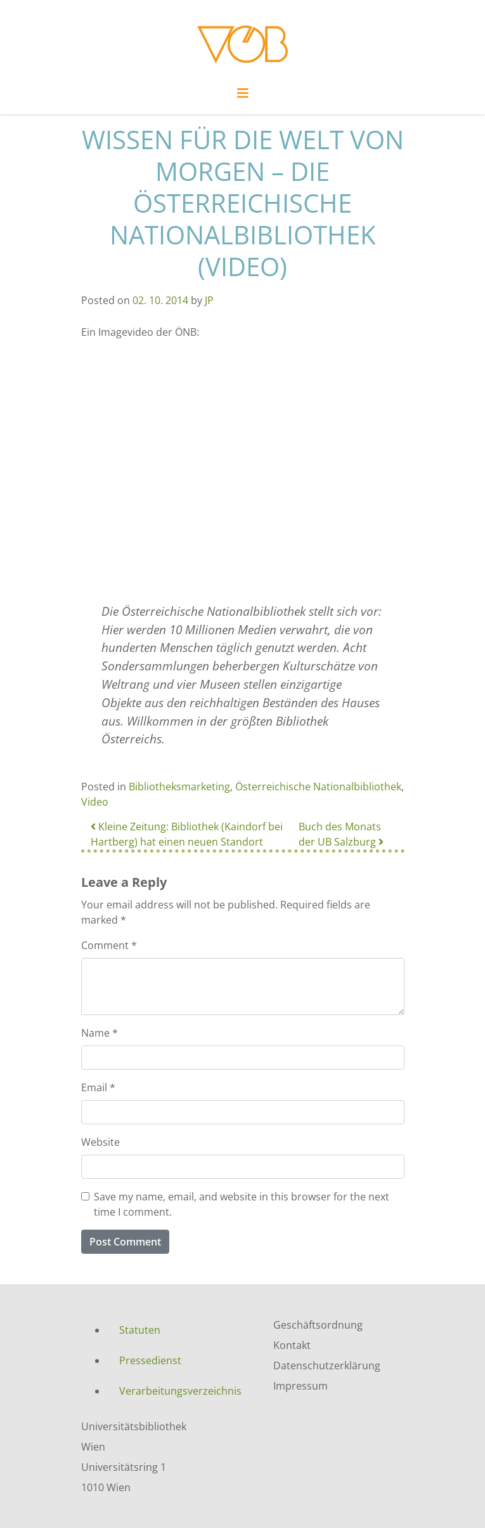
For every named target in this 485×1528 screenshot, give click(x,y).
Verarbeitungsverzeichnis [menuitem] (180, 1391)
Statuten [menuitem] (139, 1330)
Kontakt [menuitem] (292, 1345)
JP (209, 300)
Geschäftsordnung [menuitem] (318, 1325)
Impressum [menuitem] (300, 1386)
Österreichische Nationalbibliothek (318, 787)
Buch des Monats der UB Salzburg (341, 834)
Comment (109, 945)
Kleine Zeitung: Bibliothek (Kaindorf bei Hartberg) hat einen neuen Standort (187, 834)
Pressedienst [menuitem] (150, 1360)
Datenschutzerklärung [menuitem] (326, 1365)
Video (94, 802)
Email (98, 1087)
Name (99, 1033)
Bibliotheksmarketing (179, 787)
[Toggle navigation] (243, 96)
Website (100, 1142)
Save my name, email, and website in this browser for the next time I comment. (241, 1204)
